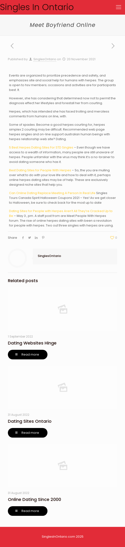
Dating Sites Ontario (30, 421)
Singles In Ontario (37, 7)
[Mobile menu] (119, 7)
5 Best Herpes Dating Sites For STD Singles (41, 147)
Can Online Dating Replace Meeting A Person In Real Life (52, 193)
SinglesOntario (44, 59)
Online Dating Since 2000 (34, 499)
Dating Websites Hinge (32, 343)
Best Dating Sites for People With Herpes (40, 170)
